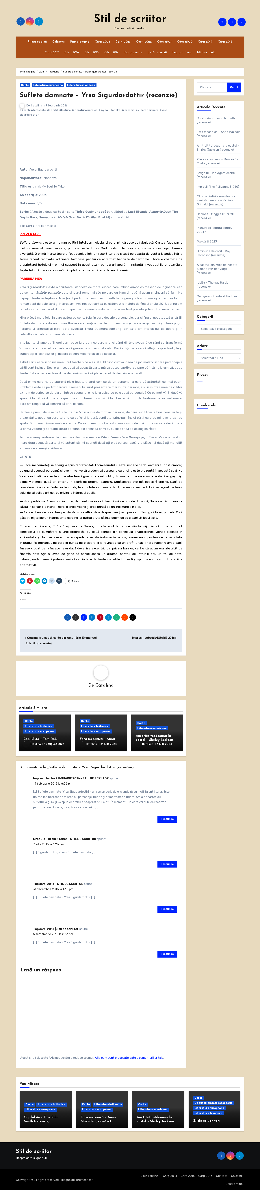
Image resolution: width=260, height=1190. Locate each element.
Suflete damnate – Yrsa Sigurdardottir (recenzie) (101, 95)
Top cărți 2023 (207, 241)
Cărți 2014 (111, 52)
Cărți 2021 (164, 41)
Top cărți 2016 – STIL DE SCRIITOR (58, 883)
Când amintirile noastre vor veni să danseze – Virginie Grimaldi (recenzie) (216, 200)
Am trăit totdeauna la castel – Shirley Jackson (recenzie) (154, 740)
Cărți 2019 (205, 41)
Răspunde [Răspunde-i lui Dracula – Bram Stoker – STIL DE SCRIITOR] (167, 863)
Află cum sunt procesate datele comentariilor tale (129, 1057)
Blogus (65, 1179)
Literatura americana (152, 728)
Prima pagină (37, 41)
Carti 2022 (144, 41)
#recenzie (127, 110)
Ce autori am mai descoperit (213, 1102)
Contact (221, 1175)
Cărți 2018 (225, 41)
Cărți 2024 (102, 41)
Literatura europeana (48, 85)
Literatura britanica (38, 726)
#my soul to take (109, 110)
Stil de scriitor (130, 19)
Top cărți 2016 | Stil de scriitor (56, 928)
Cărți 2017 (52, 52)
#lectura (65, 110)
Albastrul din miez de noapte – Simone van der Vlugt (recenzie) (218, 269)
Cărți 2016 (71, 52)
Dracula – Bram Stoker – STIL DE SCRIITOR (64, 838)
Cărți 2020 (184, 41)
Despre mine (133, 52)
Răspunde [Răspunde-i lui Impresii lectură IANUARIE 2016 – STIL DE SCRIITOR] (167, 818)
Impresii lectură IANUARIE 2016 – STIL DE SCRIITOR (71, 777)
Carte (25, 85)
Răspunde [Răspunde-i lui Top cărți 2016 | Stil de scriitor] (167, 953)
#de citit (52, 110)
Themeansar (83, 1179)
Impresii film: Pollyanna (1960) (218, 186)
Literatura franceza (208, 1112)
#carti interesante (34, 110)
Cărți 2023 (123, 41)
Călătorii (58, 41)
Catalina (36, 105)
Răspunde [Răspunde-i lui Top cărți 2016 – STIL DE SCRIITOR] (167, 908)
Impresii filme (182, 52)
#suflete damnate (146, 110)
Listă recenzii (157, 52)
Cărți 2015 (91, 52)
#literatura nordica (84, 110)
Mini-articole (206, 52)
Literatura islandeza (81, 85)
